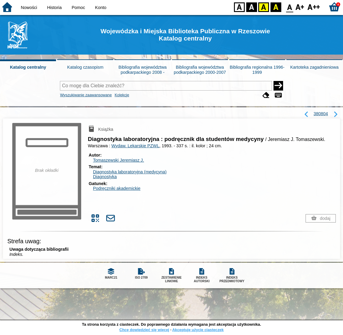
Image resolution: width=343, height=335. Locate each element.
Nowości (29, 7)
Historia (54, 7)
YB (263, 6)
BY (276, 6)
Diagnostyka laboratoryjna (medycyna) (130, 171)
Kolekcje (122, 95)
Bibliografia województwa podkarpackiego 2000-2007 (200, 70)
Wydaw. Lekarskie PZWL (135, 145)
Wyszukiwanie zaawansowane (86, 95)
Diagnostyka (105, 176)
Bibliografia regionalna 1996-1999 (257, 70)
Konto (100, 7)
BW (252, 6)
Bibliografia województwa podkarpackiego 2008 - (143, 70)
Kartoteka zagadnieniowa (314, 67)
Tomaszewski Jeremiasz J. (118, 160)
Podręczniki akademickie (116, 188)
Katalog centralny (28, 67)
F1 (300, 6)
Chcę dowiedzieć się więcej (144, 330)
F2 (314, 6)
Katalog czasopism (85, 67)
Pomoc (78, 7)
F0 (289, 6)
